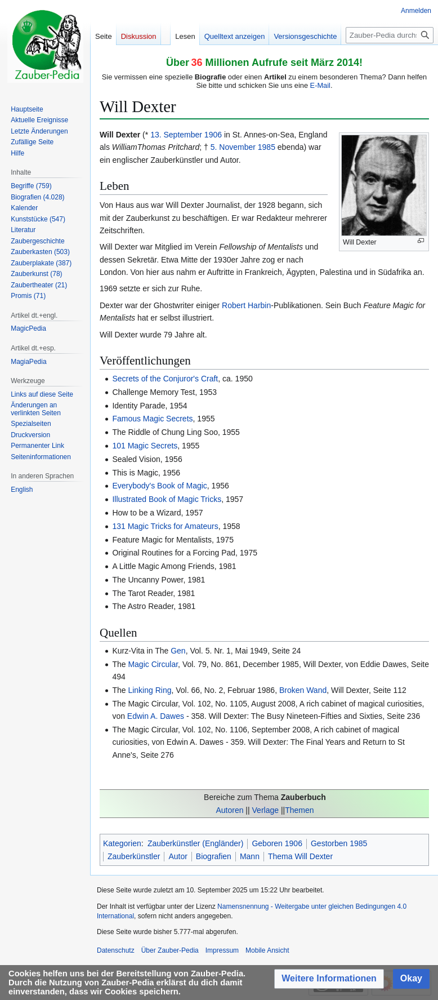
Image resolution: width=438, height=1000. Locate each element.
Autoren (229, 810)
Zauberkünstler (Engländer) (195, 843)
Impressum (222, 950)
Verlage (265, 810)
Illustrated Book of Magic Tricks (166, 499)
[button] (329, 979)
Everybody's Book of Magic (159, 485)
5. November (233, 147)
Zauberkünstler (134, 856)
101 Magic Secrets (144, 445)
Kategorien (122, 843)
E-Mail (320, 85)
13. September (176, 134)
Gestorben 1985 (339, 843)
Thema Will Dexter (300, 856)
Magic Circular (153, 664)
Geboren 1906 (277, 843)
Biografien (213, 856)
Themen (299, 810)
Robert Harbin (246, 305)
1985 (266, 147)
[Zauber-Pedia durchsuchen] (389, 35)
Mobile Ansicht (267, 950)
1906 (213, 134)
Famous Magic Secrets (152, 418)
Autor (177, 856)
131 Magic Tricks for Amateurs (165, 526)
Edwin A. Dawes (155, 716)
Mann (250, 856)
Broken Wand (303, 690)
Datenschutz (116, 950)
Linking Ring (149, 690)
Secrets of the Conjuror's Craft (165, 378)
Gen (178, 650)
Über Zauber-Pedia (170, 950)
